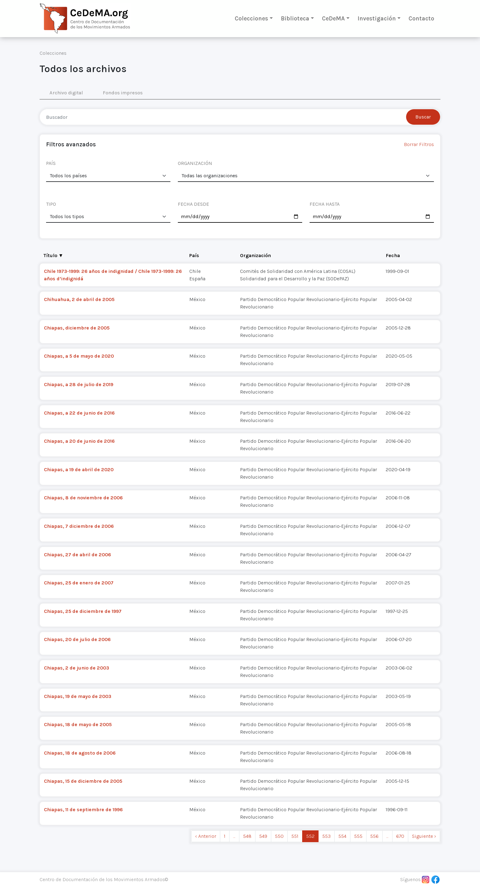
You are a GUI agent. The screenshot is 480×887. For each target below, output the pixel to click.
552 (310, 836)
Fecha (393, 255)
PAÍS (51, 163)
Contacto (421, 18)
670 (400, 836)
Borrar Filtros (419, 144)
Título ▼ (53, 255)
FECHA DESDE (193, 204)
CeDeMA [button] (333, 18)
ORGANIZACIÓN (195, 163)
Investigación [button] (377, 18)
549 (263, 836)
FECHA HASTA (325, 204)
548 (247, 836)
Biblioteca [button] (295, 18)
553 (326, 836)
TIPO (51, 204)
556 (374, 836)
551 (294, 836)
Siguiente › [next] (424, 836)
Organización (255, 255)
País (194, 255)
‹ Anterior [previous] (205, 836)
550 (279, 836)
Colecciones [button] (251, 18)
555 (358, 836)
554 (342, 836)
